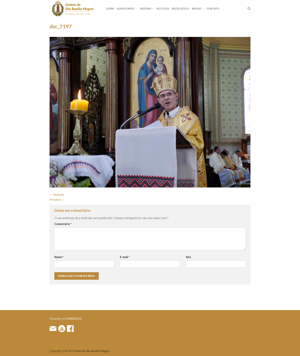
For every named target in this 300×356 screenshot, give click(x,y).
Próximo (57, 199)
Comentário (63, 224)
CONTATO (212, 8)
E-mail (125, 257)
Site (188, 257)
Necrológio (180, 8)
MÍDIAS (198, 8)
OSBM (110, 8)
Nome (59, 257)
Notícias (163, 8)
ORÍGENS (147, 8)
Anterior (57, 194)
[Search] (249, 8)
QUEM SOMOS (127, 8)
